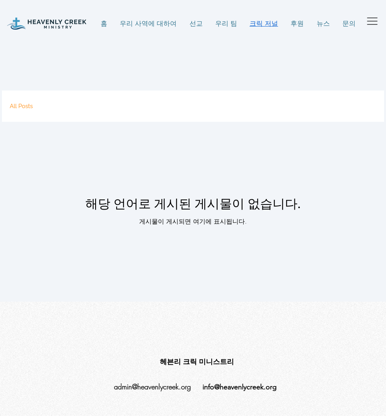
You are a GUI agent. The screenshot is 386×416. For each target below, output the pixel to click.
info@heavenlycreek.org (239, 387)
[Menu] (372, 21)
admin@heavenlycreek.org (152, 386)
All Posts (21, 106)
